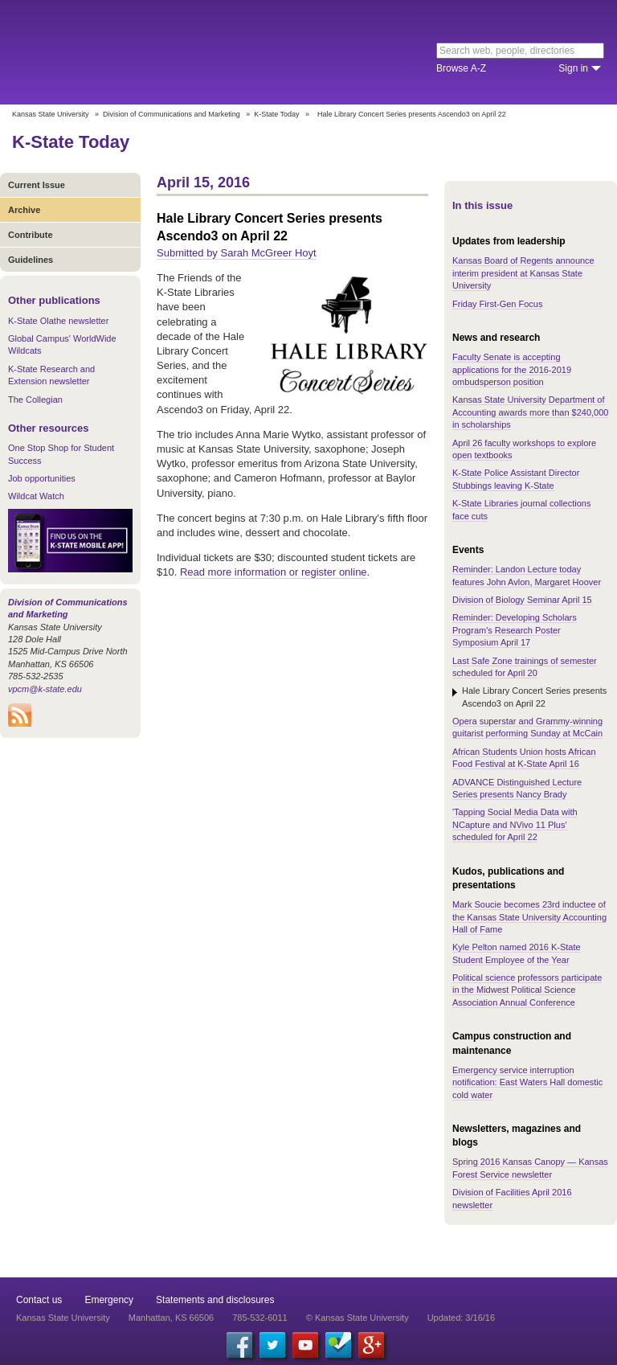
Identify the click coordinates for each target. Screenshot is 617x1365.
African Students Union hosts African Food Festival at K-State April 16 (524, 758)
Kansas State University (146, 52)
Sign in (573, 68)
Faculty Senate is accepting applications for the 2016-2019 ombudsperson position (511, 369)
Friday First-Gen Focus (497, 304)
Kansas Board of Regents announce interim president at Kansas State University (523, 273)
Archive (24, 210)
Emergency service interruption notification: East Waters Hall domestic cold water (527, 1082)
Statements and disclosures (215, 1300)
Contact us (39, 1300)
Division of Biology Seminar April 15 (522, 600)
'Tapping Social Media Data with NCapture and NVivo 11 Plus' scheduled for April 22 (515, 824)
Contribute (30, 235)
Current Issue (36, 185)
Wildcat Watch (36, 496)
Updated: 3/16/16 (461, 1317)
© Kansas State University (357, 1317)
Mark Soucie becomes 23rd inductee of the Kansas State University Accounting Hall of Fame (529, 917)
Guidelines (30, 259)
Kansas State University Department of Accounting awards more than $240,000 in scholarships (530, 412)
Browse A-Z (461, 68)
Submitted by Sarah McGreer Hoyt (237, 253)
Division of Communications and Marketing (171, 114)
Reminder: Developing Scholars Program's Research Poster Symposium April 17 (514, 630)
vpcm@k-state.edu (45, 689)
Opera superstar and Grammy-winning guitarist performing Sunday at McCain (527, 727)
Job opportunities (42, 478)
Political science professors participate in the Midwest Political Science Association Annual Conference (527, 990)
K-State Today (276, 114)
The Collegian (35, 399)
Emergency (108, 1300)
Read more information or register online (273, 572)
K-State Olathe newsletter (58, 321)
